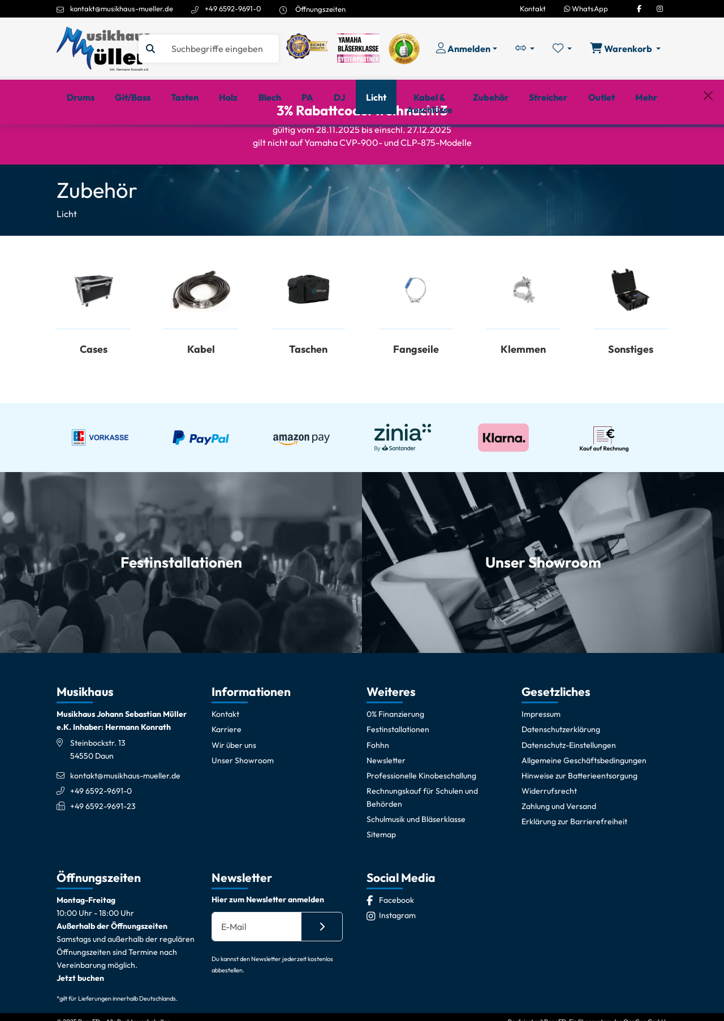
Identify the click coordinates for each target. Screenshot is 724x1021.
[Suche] (220, 48)
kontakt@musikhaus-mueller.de (121, 8)
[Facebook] (639, 8)
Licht (67, 253)
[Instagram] (660, 8)
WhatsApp (586, 8)
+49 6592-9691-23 (103, 845)
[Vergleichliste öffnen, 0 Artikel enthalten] (524, 48)
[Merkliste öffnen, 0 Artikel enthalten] (562, 48)
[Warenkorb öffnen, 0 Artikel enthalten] (625, 48)
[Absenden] (322, 966)
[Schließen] (708, 143)
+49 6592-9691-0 (233, 8)
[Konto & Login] (466, 48)
